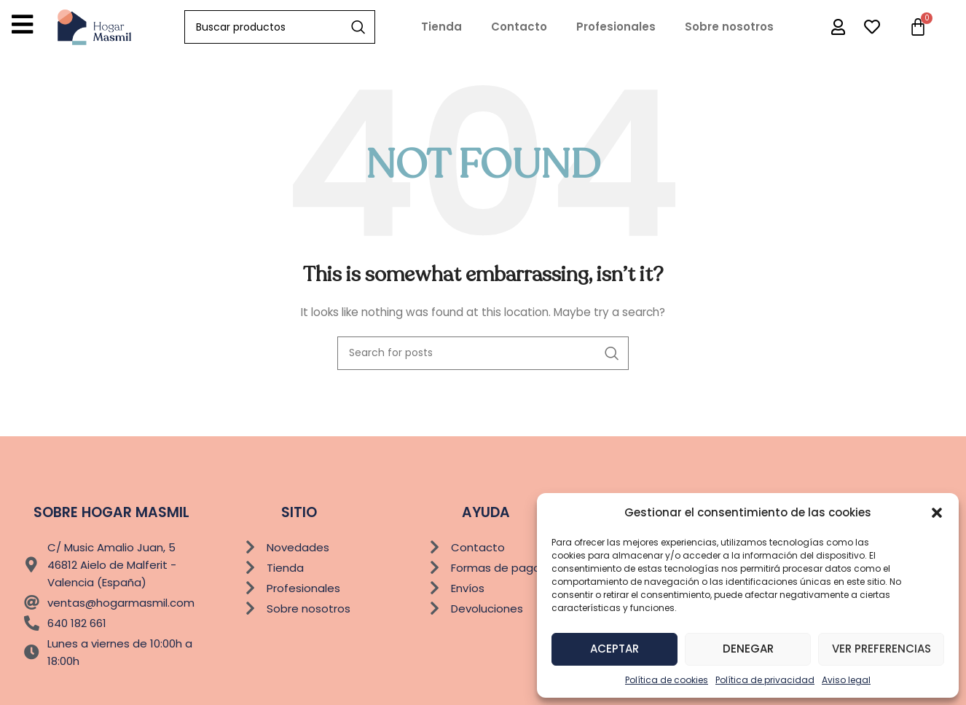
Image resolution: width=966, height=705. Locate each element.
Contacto (519, 26)
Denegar (748, 648)
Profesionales (616, 26)
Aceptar (614, 648)
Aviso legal (846, 680)
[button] (937, 512)
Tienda (441, 26)
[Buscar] (280, 27)
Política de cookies (666, 680)
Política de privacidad (764, 680)
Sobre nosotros (729, 26)
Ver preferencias (881, 648)
